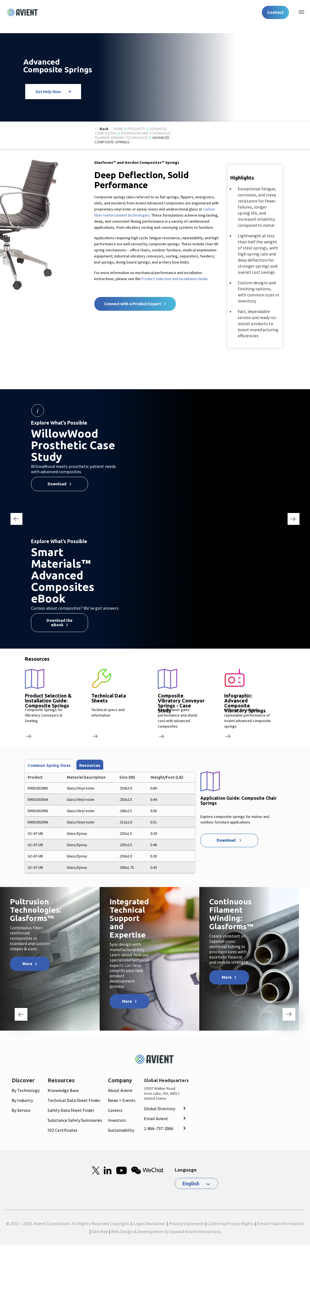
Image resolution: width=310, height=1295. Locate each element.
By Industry (22, 1100)
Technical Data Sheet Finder (74, 1100)
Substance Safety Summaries (75, 1120)
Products (136, 128)
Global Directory (159, 1108)
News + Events (121, 1100)
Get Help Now (48, 92)
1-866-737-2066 (158, 1128)
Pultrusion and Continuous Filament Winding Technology (133, 135)
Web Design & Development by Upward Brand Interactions (166, 1231)
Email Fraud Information (280, 1223)
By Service (21, 1110)
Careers (115, 1110)
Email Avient (156, 1118)
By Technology (26, 1090)
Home (118, 128)
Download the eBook (59, 622)
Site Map (100, 1231)
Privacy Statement (186, 1223)
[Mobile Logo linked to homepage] (155, 1059)
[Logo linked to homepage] (23, 12)
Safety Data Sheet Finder (71, 1110)
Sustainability (121, 1130)
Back (104, 128)
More (27, 964)
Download (57, 484)
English (190, 1183)
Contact (275, 12)
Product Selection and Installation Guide (174, 278)
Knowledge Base (63, 1090)
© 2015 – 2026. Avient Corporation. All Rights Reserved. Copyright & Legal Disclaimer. (86, 1223)
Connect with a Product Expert (132, 304)
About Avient (120, 1090)
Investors (117, 1120)
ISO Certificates (63, 1130)
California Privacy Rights (230, 1223)
